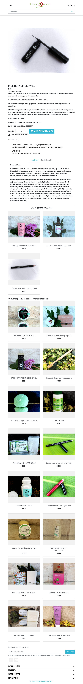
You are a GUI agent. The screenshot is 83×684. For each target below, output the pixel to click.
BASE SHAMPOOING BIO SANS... (24, 378)
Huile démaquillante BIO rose (59, 246)
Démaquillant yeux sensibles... (24, 246)
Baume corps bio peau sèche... (24, 548)
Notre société (14, 666)
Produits (12, 670)
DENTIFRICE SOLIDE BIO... (24, 335)
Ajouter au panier (42, 131)
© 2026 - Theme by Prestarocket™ (41, 681)
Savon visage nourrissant (24, 635)
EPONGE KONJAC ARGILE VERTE (24, 420)
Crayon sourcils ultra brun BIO (59, 463)
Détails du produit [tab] (46, 160)
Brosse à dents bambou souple (59, 378)
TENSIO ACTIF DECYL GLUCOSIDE (59, 549)
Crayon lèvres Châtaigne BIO (59, 505)
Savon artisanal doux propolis (58, 335)
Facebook (11, 660)
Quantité (11, 131)
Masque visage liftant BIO (59, 635)
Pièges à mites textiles (59, 593)
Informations (13, 678)
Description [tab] (34, 160)
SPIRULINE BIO (59, 420)
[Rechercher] (41, 12)
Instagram (16, 660)
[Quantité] (21, 131)
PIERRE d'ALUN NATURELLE (24, 463)
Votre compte (14, 674)
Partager (17, 139)
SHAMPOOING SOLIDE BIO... (24, 593)
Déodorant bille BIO (24, 505)
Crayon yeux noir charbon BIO (24, 288)
